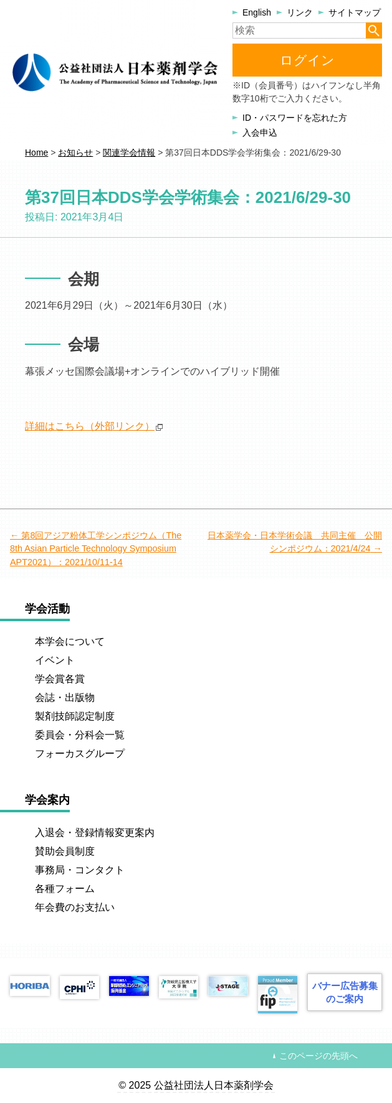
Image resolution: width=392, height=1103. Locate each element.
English (256, 12)
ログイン (307, 60)
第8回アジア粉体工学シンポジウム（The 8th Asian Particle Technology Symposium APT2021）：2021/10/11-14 (95, 548)
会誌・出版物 (65, 697)
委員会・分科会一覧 (80, 735)
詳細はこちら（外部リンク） (90, 426)
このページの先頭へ (318, 1056)
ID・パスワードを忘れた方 (294, 118)
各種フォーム (65, 888)
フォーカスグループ (80, 753)
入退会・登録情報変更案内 (95, 832)
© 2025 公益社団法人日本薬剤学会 (195, 1085)
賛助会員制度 (65, 851)
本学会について (70, 641)
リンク (300, 12)
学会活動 (47, 609)
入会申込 (259, 133)
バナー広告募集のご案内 (345, 992)
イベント (55, 660)
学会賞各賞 (60, 679)
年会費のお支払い (75, 907)
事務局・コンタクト (80, 870)
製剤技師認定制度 (75, 716)
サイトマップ (354, 12)
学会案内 (47, 800)
